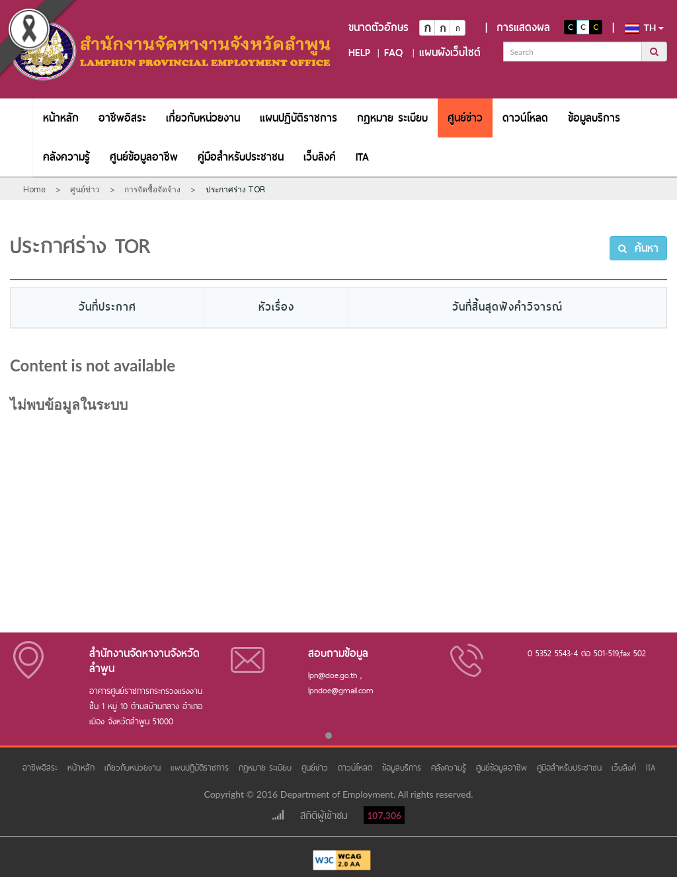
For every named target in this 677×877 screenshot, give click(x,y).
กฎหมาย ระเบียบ (392, 118)
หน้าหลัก (61, 118)
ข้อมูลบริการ (594, 118)
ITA (362, 157)
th (644, 28)
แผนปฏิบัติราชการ (298, 118)
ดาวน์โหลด (525, 118)
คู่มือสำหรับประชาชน (241, 157)
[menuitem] (61, 117)
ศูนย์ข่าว (465, 118)
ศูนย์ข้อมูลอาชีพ (144, 157)
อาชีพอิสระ (122, 118)
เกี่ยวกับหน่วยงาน (203, 118)
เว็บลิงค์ (319, 157)
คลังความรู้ (66, 157)
